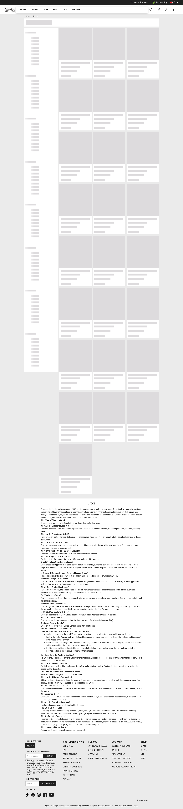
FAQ (64, 750)
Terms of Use (44, 767)
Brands (21, 10)
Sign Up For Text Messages (37, 752)
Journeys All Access (97, 746)
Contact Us (68, 746)
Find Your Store (32, 779)
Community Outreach (121, 746)
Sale (61, 10)
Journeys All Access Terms (124, 767)
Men (43, 10)
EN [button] (174, 2)
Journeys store (82, 731)
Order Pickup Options (72, 767)
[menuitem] (21, 10)
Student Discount (96, 750)
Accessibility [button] (158, 2)
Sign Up (30, 746)
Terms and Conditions (121, 758)
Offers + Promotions (97, 758)
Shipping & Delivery (71, 762)
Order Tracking (138, 2)
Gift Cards (93, 754)
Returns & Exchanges (72, 758)
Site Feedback (69, 775)
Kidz (52, 10)
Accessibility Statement (122, 762)
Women (32, 10)
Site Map (67, 779)
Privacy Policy (118, 754)
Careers (115, 750)
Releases (72, 10)
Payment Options (70, 771)
